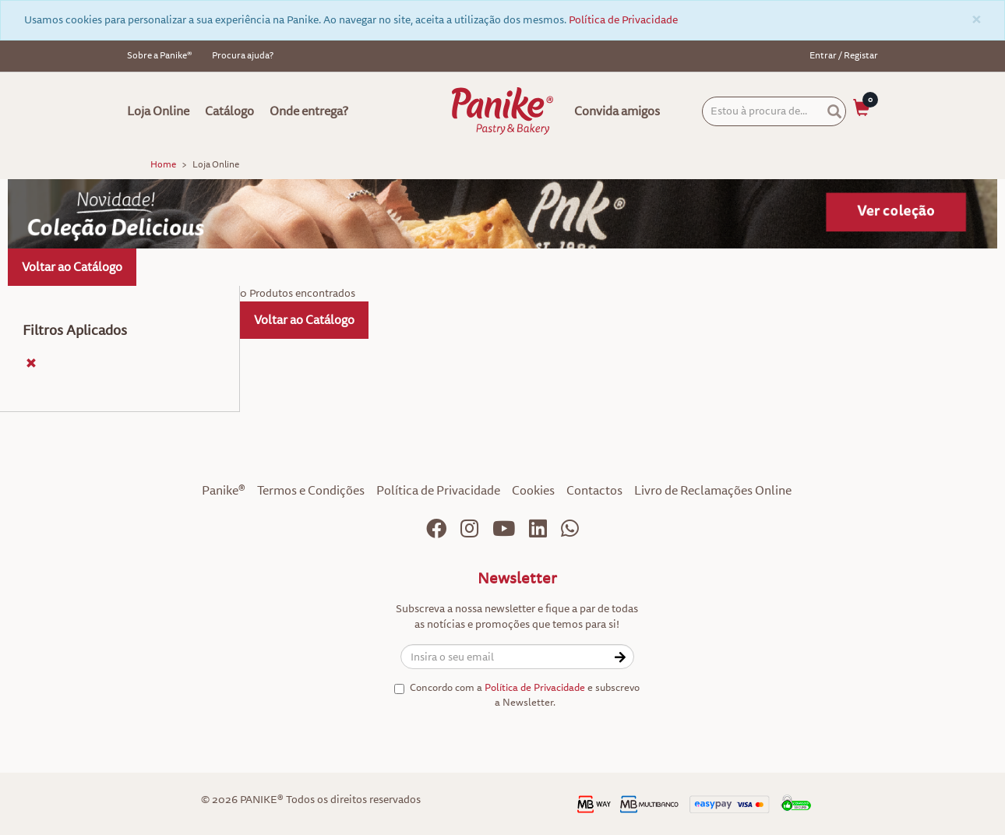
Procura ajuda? (242, 55)
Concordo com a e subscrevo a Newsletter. (517, 695)
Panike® (223, 490)
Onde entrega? (309, 111)
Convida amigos (617, 111)
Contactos (594, 490)
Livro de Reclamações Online (713, 490)
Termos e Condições (311, 490)
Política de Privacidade (623, 19)
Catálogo (229, 111)
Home (163, 164)
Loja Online (158, 111)
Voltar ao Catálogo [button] (72, 267)
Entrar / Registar (843, 55)
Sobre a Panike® (159, 55)
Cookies (533, 490)
